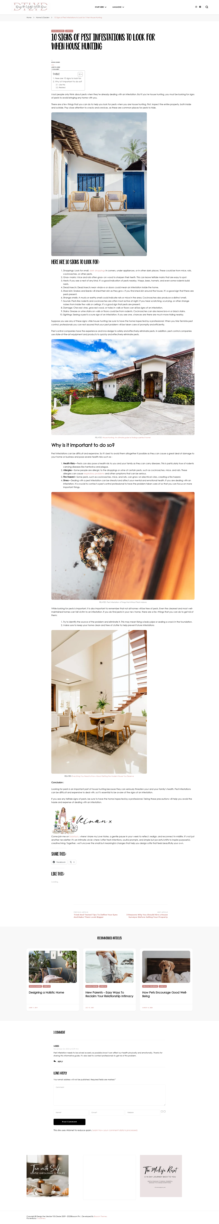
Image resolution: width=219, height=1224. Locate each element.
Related (62, 87)
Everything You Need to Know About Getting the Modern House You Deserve (103, 776)
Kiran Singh (55, 62)
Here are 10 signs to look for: (68, 78)
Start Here (99, 7)
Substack (74, 836)
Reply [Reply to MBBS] (60, 1061)
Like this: (62, 85)
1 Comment (59, 69)
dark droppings (97, 270)
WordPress (41, 1218)
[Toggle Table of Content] (79, 74)
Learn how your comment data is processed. (115, 1130)
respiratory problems (94, 473)
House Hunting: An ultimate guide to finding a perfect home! (127, 437)
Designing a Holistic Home (46, 992)
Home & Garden (57, 31)
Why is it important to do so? (68, 81)
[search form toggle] (207, 7)
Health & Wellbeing (150, 986)
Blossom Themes (100, 1216)
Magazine (116, 7)
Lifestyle (69, 31)
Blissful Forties (91, 986)
